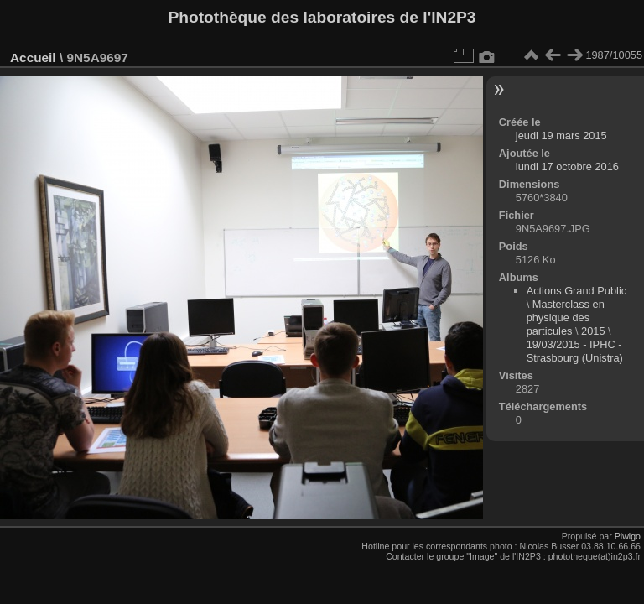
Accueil (33, 57)
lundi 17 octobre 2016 (567, 166)
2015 (593, 331)
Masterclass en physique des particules (566, 317)
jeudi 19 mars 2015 (561, 135)
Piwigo (628, 536)
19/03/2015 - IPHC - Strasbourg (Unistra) (575, 351)
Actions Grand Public (577, 290)
